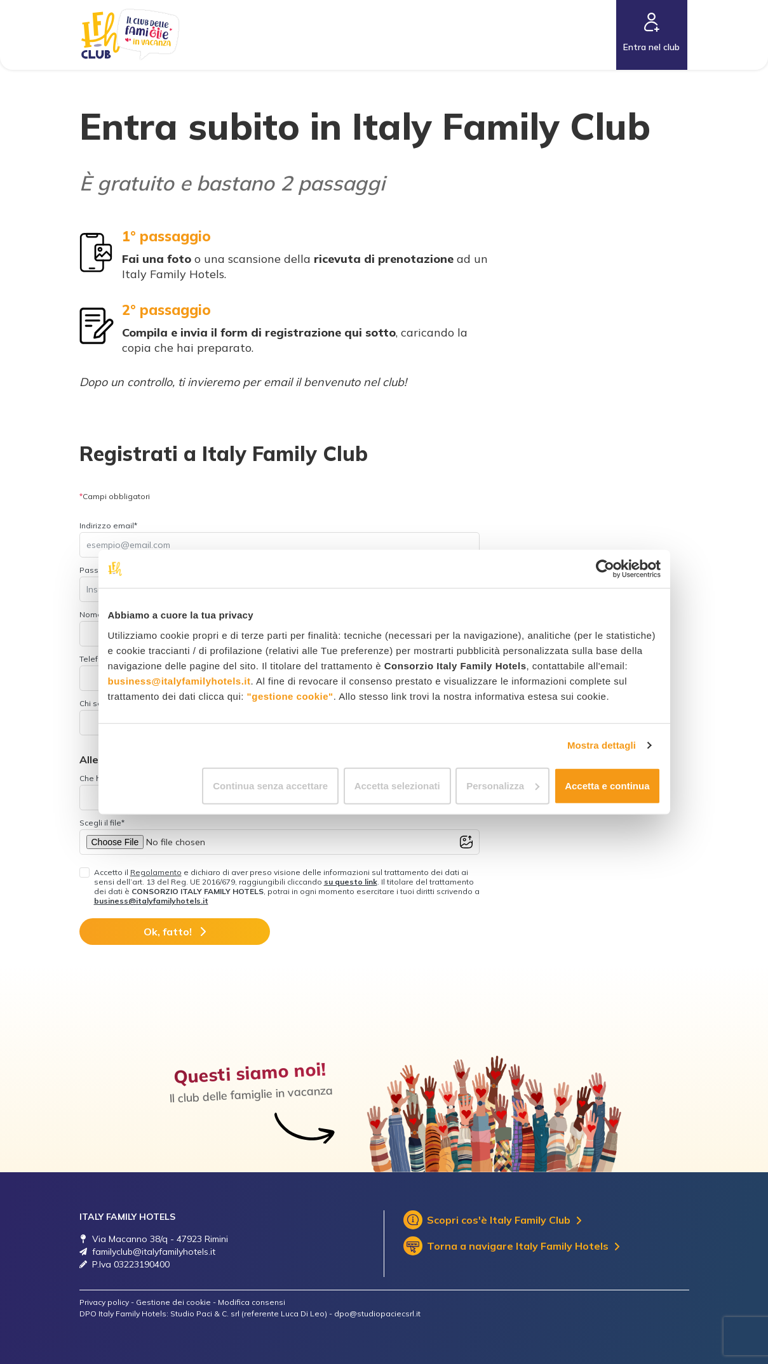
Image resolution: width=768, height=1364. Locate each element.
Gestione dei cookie (173, 1302)
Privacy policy (104, 1302)
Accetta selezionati (397, 785)
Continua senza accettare (270, 785)
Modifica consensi (251, 1302)
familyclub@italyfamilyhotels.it (153, 1251)
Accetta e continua (607, 785)
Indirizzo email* (108, 525)
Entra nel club (651, 47)
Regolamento (156, 872)
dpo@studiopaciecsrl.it (377, 1313)
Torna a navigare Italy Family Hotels (511, 1246)
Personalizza (502, 785)
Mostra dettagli (601, 745)
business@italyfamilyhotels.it (179, 680)
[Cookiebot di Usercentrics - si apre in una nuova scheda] (605, 568)
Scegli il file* (102, 822)
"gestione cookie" (290, 695)
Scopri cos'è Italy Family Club (492, 1220)
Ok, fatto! (175, 931)
